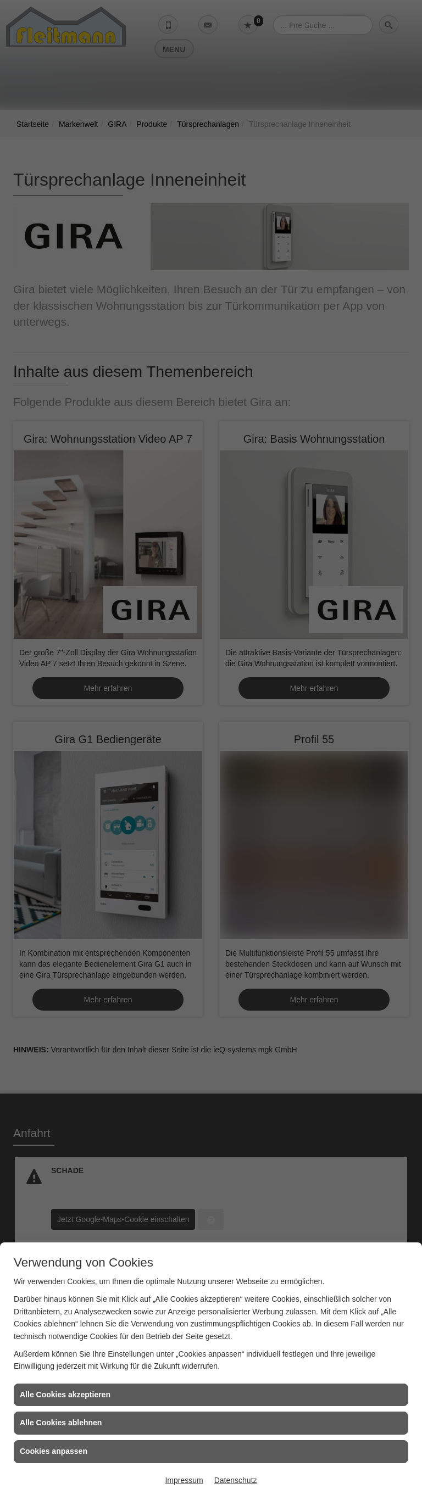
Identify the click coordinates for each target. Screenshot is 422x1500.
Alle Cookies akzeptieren (65, 1394)
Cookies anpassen (53, 1451)
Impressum (184, 1480)
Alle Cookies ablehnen (61, 1422)
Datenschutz (235, 1480)
